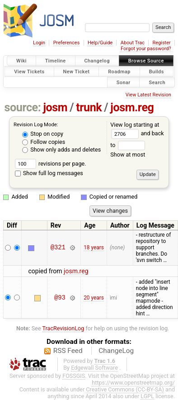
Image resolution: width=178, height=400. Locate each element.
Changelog (97, 61)
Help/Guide (100, 43)
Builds (156, 71)
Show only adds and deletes (61, 149)
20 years (94, 298)
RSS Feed (68, 351)
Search (157, 82)
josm (55, 107)
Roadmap (119, 71)
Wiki (21, 61)
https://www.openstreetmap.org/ (133, 382)
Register (161, 43)
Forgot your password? (146, 49)
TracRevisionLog (63, 328)
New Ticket (76, 71)
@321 (58, 247)
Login (39, 43)
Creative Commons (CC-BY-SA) (125, 389)
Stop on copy (42, 133)
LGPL (147, 396)
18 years (94, 247)
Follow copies (43, 141)
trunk (89, 107)
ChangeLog (116, 351)
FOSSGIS (73, 375)
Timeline (55, 61)
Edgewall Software (94, 367)
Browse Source (146, 61)
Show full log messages (49, 173)
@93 (60, 297)
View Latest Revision (148, 95)
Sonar (124, 82)
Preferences (66, 43)
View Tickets (29, 71)
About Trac (133, 43)
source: (23, 107)
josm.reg (132, 107)
